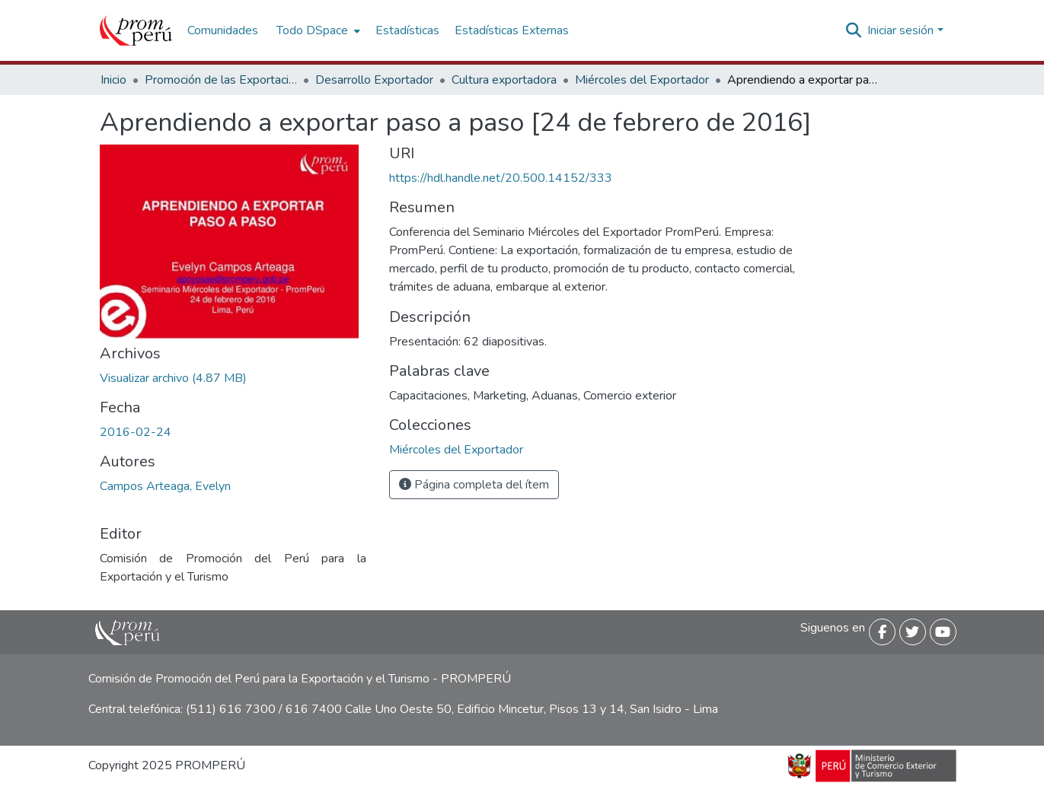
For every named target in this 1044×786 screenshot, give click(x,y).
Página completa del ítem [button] (474, 484)
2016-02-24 (135, 432)
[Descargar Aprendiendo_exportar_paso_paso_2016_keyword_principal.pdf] (173, 378)
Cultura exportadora (504, 80)
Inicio (113, 80)
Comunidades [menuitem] (222, 30)
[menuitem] (316, 30)
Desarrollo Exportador (374, 80)
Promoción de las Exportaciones (221, 80)
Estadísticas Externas (512, 30)
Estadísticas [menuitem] (407, 30)
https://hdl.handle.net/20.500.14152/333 (500, 178)
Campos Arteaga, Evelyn (165, 486)
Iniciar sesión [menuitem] (900, 30)
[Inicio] (136, 30)
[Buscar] (853, 30)
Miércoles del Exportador (642, 80)
